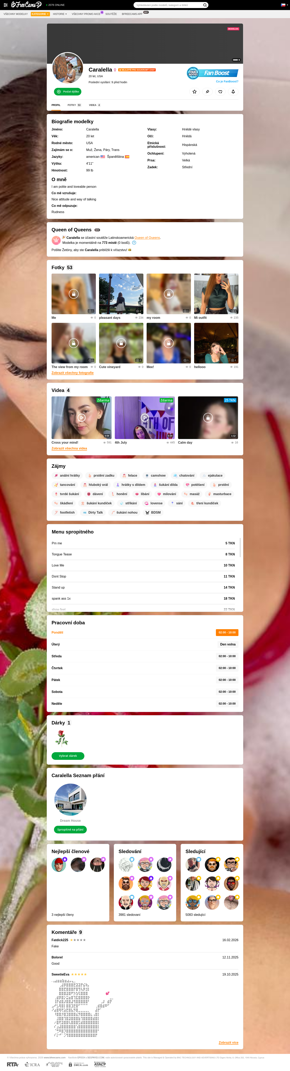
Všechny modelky (16, 14)
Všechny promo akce (87, 13)
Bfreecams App (133, 13)
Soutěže (111, 14)
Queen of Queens (147, 237)
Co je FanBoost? (227, 81)
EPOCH (81, 1057)
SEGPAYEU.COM (95, 1057)
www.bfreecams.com (55, 1057)
